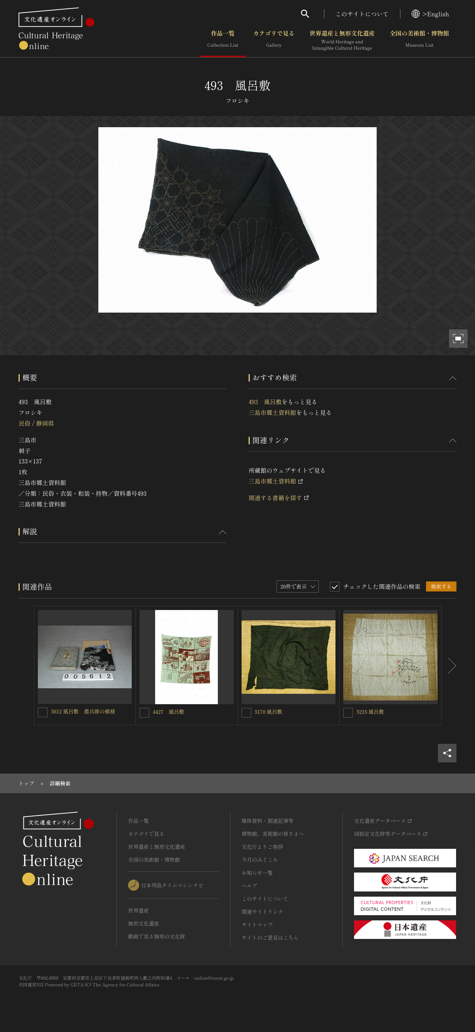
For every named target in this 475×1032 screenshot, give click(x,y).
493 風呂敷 (265, 401)
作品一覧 (222, 40)
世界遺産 (138, 910)
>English (430, 13)
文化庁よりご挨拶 (262, 846)
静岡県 (45, 423)
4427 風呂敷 (168, 711)
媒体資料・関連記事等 (268, 820)
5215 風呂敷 (370, 711)
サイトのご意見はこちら (270, 937)
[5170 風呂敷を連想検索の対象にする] (246, 713)
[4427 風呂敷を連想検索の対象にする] (144, 713)
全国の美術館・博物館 (419, 40)
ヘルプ (249, 885)
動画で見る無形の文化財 (156, 936)
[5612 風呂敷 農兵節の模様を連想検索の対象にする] (43, 712)
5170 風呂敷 (268, 711)
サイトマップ (257, 924)
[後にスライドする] (449, 665)
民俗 (24, 423)
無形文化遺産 (143, 923)
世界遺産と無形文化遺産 (342, 40)
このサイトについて (362, 13)
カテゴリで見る (274, 40)
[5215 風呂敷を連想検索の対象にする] (348, 713)
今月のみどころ (260, 859)
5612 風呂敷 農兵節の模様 (83, 711)
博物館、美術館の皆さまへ (273, 833)
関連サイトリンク (262, 911)
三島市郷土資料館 (272, 412)
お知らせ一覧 (257, 872)
